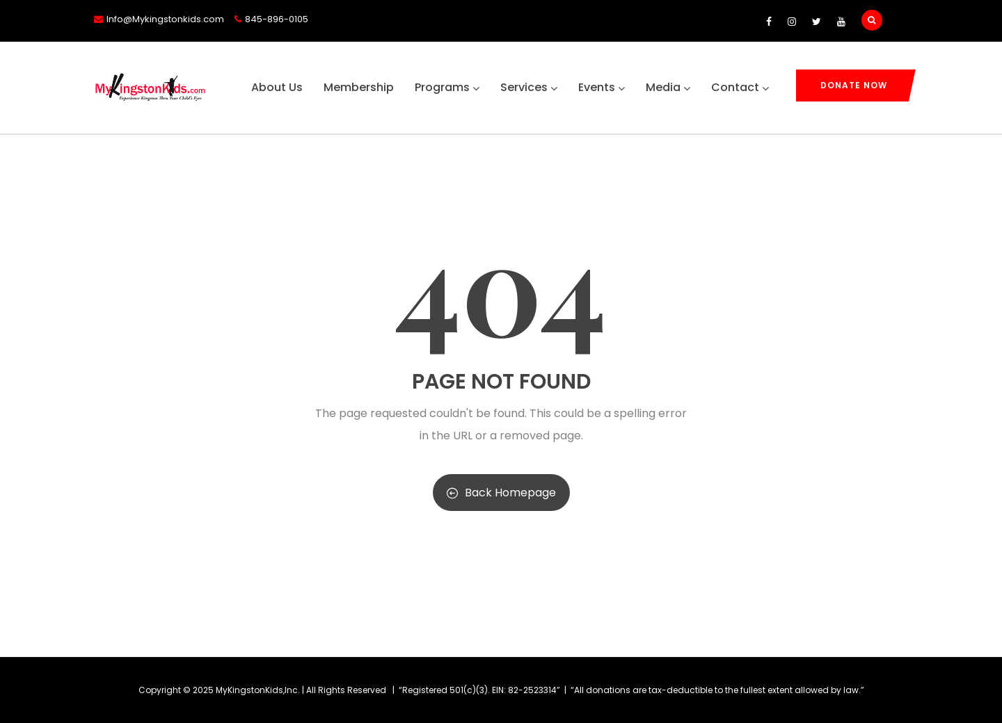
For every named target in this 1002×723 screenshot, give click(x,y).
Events (601, 87)
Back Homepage (501, 493)
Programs (447, 87)
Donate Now (853, 85)
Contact (740, 87)
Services (528, 87)
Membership (359, 87)
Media (668, 87)
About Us (277, 87)
